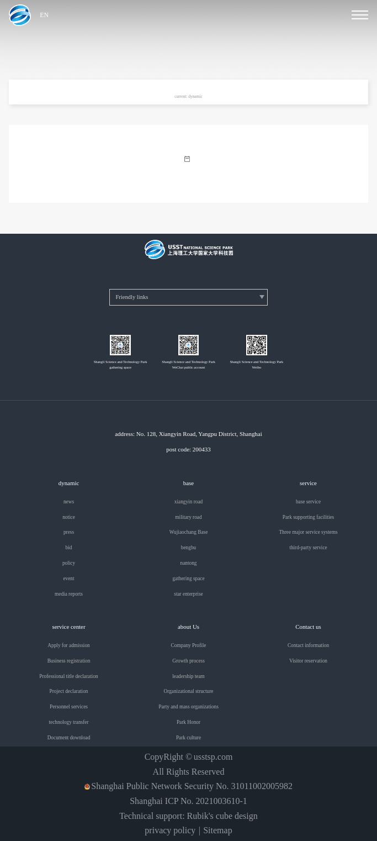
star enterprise (188, 594)
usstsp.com (213, 757)
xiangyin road (188, 502)
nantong (188, 563)
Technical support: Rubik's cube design (188, 816)
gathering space (188, 578)
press (68, 532)
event (68, 578)
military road (188, 517)
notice (68, 517)
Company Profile (188, 645)
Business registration (69, 661)
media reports (69, 594)
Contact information (308, 645)
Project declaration (69, 691)
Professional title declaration (68, 676)
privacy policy (170, 830)
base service (308, 502)
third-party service (308, 547)
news (68, 502)
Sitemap (217, 830)
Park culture (188, 737)
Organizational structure (189, 691)
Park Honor (188, 722)
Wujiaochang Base (188, 532)
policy (68, 563)
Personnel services (69, 707)
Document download (69, 737)
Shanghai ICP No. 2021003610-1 (188, 801)
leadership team (188, 676)
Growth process (188, 661)
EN (44, 15)
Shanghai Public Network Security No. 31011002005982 (192, 786)
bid (69, 547)
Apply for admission (68, 645)
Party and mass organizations (188, 707)
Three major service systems (308, 532)
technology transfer (68, 722)
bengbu (188, 547)
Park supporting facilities (308, 517)
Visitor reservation (308, 661)
